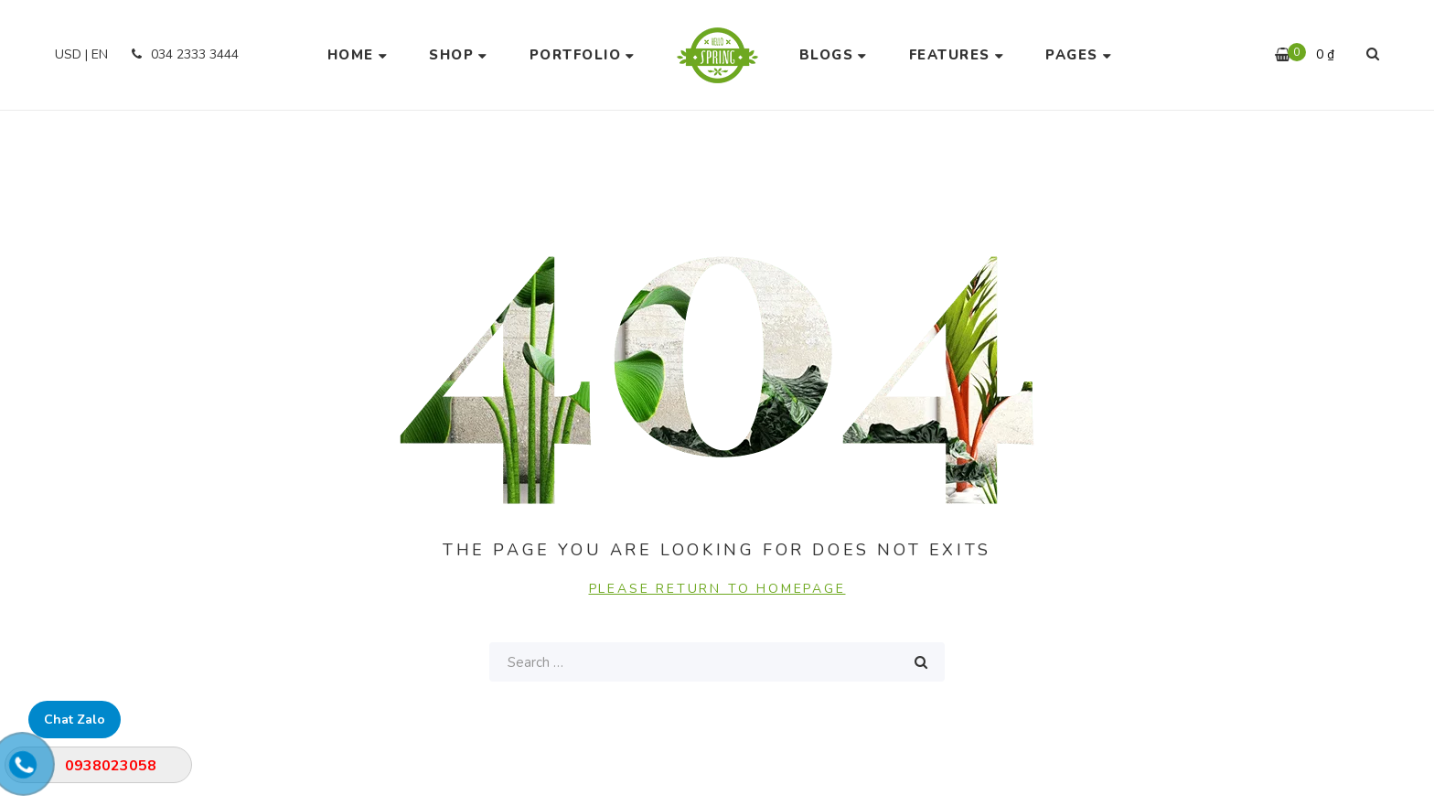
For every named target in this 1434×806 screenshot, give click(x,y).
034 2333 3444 (182, 54)
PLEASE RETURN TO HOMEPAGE (717, 588)
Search (921, 662)
